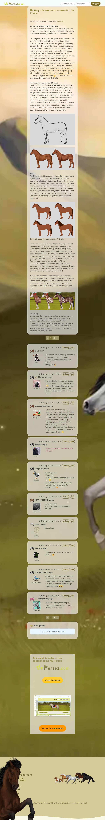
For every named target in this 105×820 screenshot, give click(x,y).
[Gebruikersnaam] (67, 3)
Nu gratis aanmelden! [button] (52, 728)
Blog (36, 10)
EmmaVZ (60, 21)
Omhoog (66, 348)
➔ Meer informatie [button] (52, 680)
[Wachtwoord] (83, 3)
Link (72, 348)
